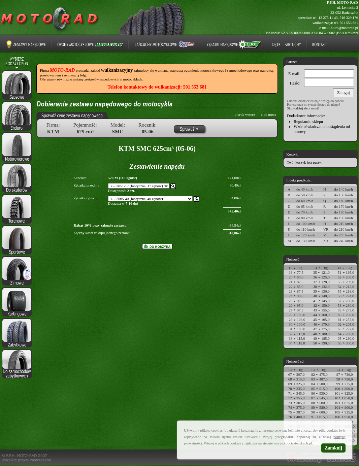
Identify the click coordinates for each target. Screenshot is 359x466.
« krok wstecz (245, 114)
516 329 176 (348, 17)
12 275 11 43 (327, 17)
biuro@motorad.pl (344, 28)
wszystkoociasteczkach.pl (293, 443)
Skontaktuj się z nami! (303, 108)
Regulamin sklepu (308, 121)
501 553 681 (348, 23)
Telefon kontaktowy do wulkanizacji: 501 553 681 (156, 87)
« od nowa (268, 114)
